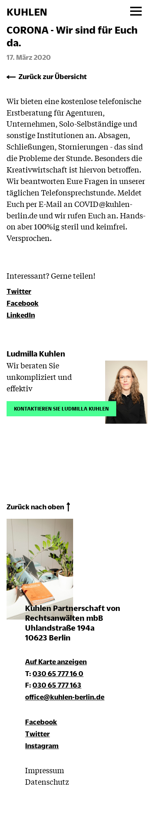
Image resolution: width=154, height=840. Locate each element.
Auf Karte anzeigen (56, 661)
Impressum (44, 770)
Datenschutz (47, 781)
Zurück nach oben (35, 507)
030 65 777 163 (56, 685)
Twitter (19, 291)
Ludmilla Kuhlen (36, 353)
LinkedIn (21, 315)
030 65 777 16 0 (57, 673)
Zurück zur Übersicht (52, 76)
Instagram (42, 745)
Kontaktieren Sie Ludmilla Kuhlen (61, 408)
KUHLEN (27, 12)
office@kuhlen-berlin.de (64, 697)
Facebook (23, 303)
